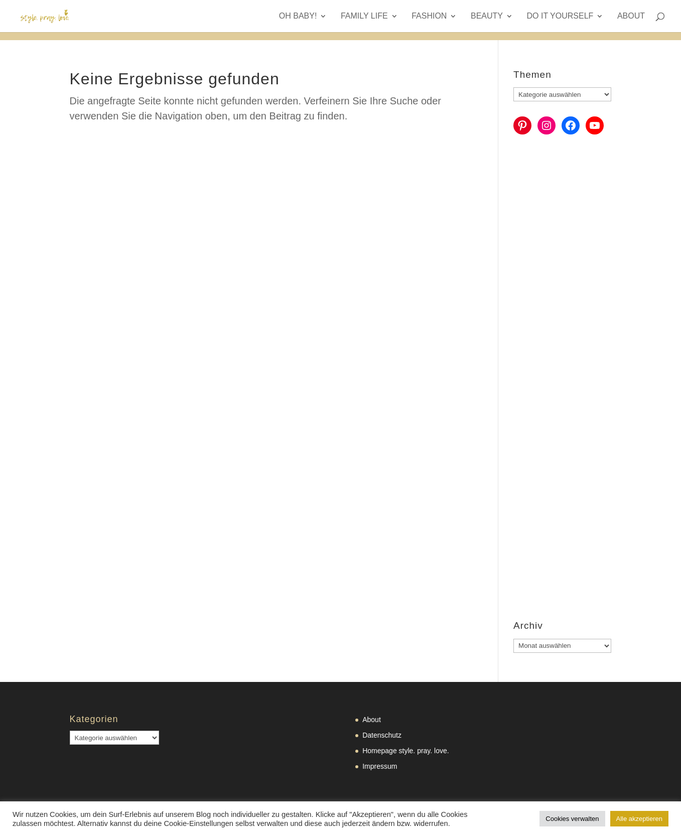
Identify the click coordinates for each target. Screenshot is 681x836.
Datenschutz (381, 735)
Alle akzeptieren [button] (639, 818)
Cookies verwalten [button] (572, 818)
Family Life (364, 16)
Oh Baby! (298, 16)
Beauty (487, 16)
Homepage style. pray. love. (405, 751)
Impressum (379, 766)
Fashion (429, 16)
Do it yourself (560, 16)
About (631, 16)
